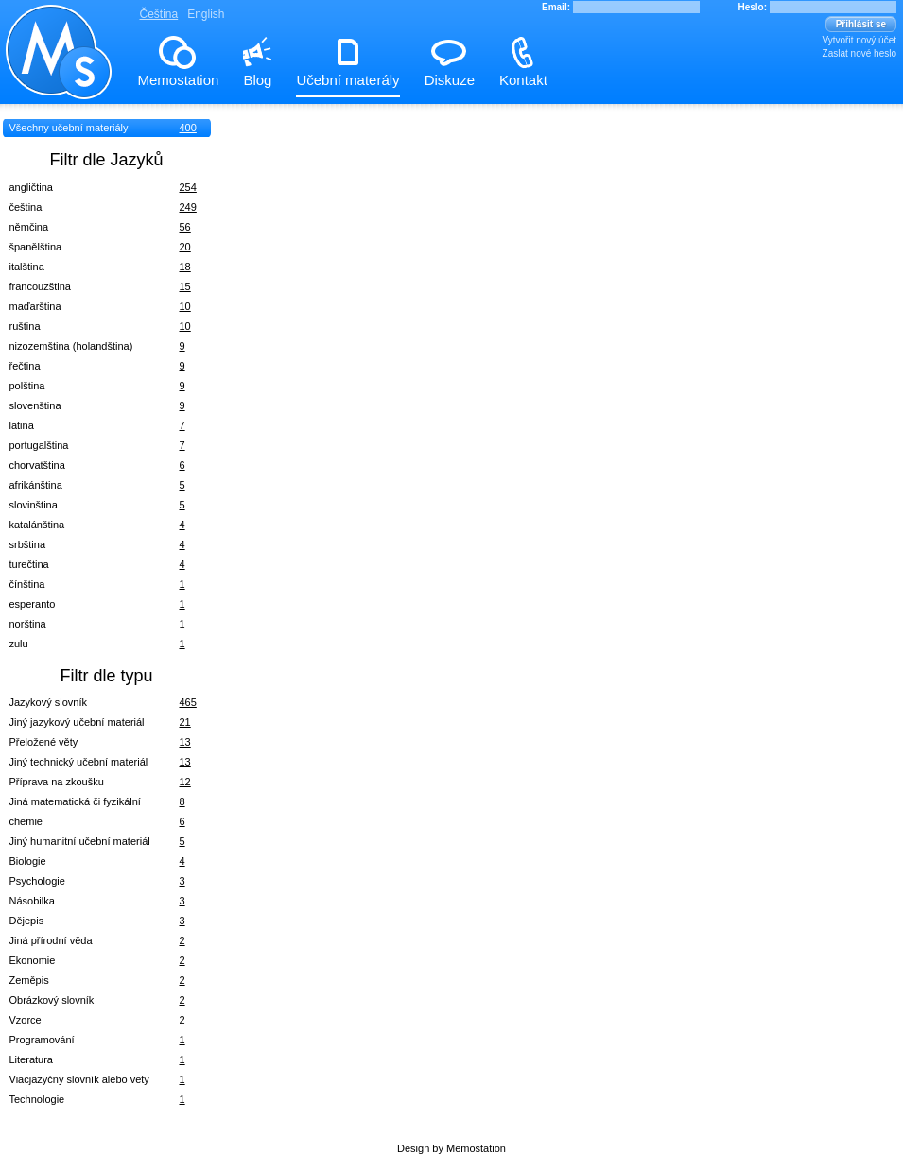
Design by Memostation (451, 1148)
